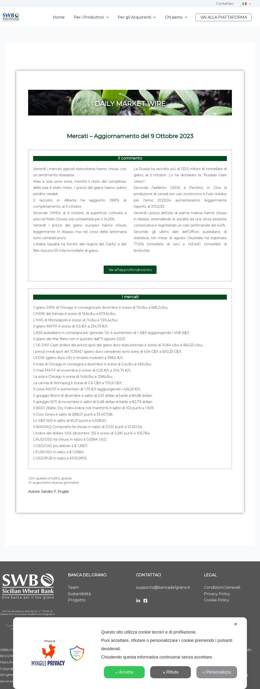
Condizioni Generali (222, 587)
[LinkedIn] (138, 600)
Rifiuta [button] (170, 672)
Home (66, 17)
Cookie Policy (216, 600)
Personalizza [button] (217, 672)
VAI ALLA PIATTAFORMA (224, 17)
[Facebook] (145, 600)
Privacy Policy (217, 594)
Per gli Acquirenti (141, 17)
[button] (250, 3)
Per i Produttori (96, 17)
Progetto (77, 600)
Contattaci (228, 3)
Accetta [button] (124, 672)
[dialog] (130, 653)
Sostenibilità (79, 594)
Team (73, 587)
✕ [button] (235, 624)
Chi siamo (178, 17)
